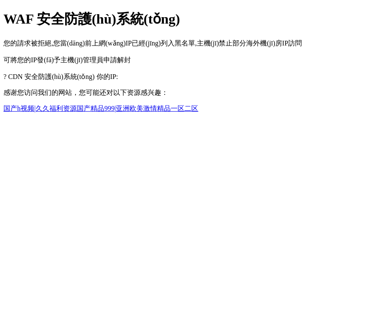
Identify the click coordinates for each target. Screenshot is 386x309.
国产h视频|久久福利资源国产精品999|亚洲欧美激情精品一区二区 (100, 108)
